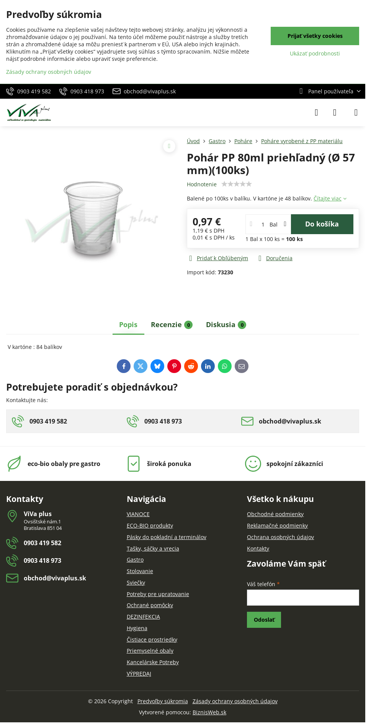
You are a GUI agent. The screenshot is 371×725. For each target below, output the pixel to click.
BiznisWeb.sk (209, 712)
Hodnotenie (202, 184)
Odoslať (264, 619)
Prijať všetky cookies (315, 35)
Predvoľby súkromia (162, 701)
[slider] (236, 184)
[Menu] (356, 112)
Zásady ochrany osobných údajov (235, 701)
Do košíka (322, 223)
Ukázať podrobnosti (315, 53)
